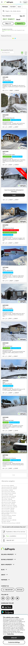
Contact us (5, 586)
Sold (19, 6)
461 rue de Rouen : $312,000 (7, 490)
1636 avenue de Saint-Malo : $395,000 (9, 487)
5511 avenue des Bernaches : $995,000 (9, 506)
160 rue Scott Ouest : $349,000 (8, 509)
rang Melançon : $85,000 (7, 516)
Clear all (18, 19)
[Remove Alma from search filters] (4, 19)
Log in (25, 2)
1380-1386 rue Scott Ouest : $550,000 (9, 505)
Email (19, 589)
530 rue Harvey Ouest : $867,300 (8, 491)
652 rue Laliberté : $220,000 (7, 494)
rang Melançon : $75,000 (7, 518)
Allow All (14, 637)
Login (14, 195)
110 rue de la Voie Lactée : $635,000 (9, 496)
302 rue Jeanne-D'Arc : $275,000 (8, 503)
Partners (5, 580)
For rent (13, 6)
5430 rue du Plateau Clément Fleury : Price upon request (9, 513)
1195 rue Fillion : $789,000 (7, 499)
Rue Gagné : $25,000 (6, 521)
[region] (14, 630)
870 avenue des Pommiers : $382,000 (9, 488)
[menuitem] (14, 554)
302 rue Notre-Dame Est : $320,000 (9, 493)
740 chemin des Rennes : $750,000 (9, 515)
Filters (8, 23)
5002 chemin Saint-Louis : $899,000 (9, 520)
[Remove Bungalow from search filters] (11, 19)
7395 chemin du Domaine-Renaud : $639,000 (11, 523)
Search (20, 23)
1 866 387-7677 (8, 589)
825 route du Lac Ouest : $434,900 (9, 502)
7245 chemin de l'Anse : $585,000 (8, 500)
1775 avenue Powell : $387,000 (8, 485)
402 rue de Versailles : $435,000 (8, 508)
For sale (5, 6)
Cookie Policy (10, 634)
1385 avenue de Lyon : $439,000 (8, 497)
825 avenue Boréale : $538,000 (8, 511)
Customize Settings (14, 642)
